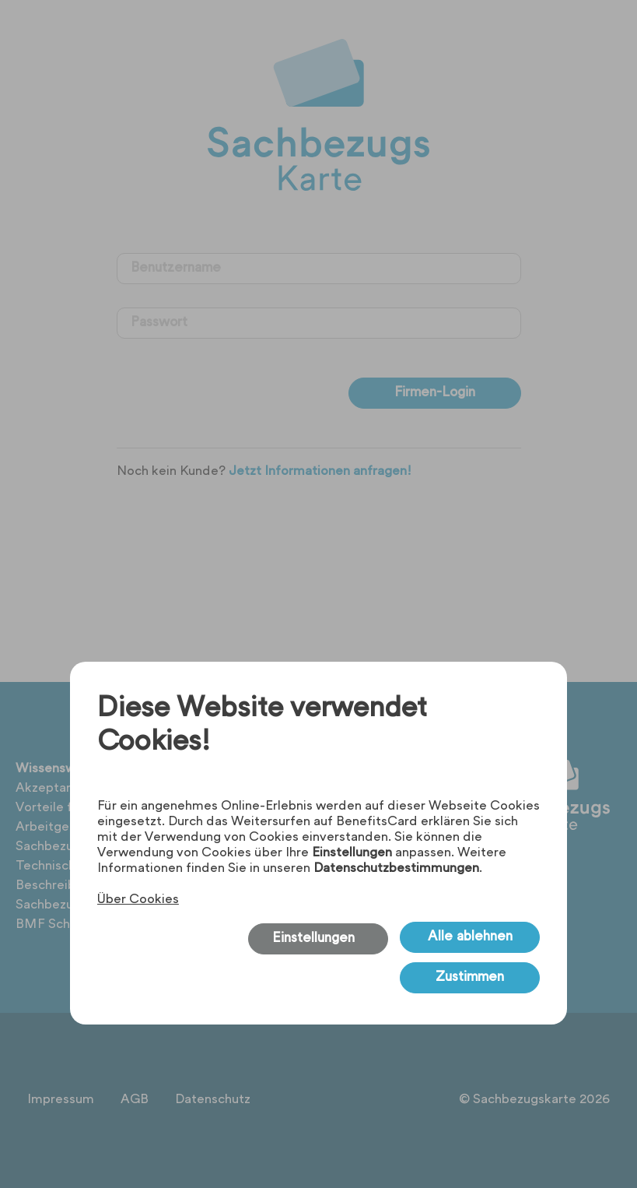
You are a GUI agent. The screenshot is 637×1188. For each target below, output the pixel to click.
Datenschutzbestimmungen (396, 869)
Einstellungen (352, 853)
